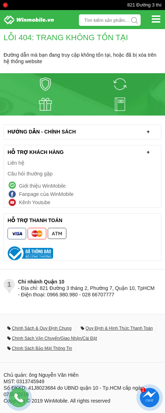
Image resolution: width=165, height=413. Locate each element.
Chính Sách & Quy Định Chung (41, 328)
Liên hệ (16, 163)
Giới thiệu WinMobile (42, 186)
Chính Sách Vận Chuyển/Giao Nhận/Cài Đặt (54, 338)
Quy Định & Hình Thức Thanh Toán (119, 328)
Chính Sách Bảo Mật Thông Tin (42, 348)
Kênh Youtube (34, 202)
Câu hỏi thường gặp (30, 174)
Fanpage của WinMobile (46, 194)
